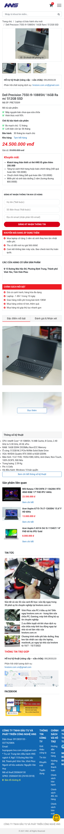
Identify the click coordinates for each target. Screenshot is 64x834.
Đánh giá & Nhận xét (46, 318)
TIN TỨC (9, 552)
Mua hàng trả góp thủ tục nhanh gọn (24, 307)
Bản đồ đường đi (11, 780)
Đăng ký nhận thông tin (32, 224)
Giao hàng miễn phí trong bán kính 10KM (26, 300)
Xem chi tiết (28, 502)
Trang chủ (7, 21)
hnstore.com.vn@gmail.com (45, 85)
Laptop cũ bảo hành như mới (29, 21)
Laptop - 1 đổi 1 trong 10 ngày (21, 296)
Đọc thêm (32, 410)
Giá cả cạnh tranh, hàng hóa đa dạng (24, 292)
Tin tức (42, 757)
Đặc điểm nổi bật (16, 318)
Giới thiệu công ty (42, 749)
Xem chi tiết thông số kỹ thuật (32, 474)
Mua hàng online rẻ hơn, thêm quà (23, 304)
